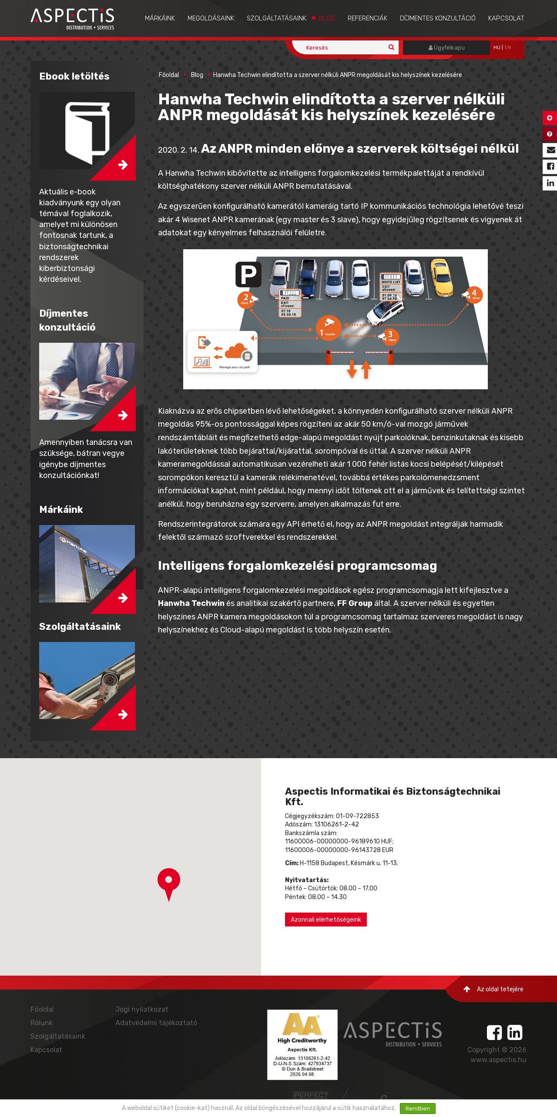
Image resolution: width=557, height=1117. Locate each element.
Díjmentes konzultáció (438, 18)
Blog (327, 18)
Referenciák (367, 18)
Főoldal (169, 75)
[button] (169, 885)
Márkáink (160, 18)
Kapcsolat (506, 18)
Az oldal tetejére (493, 989)
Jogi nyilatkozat (141, 1009)
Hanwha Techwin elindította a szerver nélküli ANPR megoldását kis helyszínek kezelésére (337, 75)
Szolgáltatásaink (276, 18)
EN (508, 47)
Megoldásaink (211, 18)
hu (496, 47)
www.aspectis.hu (498, 1060)
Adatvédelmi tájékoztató (156, 1023)
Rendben (418, 1108)
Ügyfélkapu (447, 47)
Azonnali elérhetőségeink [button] (326, 919)
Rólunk (41, 1023)
